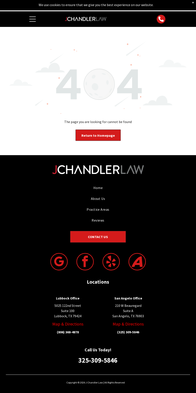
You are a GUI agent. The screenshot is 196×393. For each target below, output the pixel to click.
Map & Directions (67, 324)
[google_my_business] (59, 262)
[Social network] (137, 262)
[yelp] (111, 262)
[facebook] (85, 262)
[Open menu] (32, 19)
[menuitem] (98, 187)
